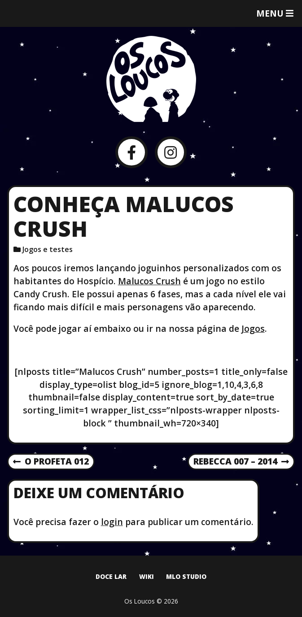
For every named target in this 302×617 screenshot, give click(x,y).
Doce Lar (111, 576)
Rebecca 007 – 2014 (241, 462)
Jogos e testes (47, 249)
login (112, 522)
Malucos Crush (149, 281)
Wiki (146, 576)
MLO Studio (186, 576)
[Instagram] (171, 152)
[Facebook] (131, 152)
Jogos (253, 328)
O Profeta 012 (51, 462)
